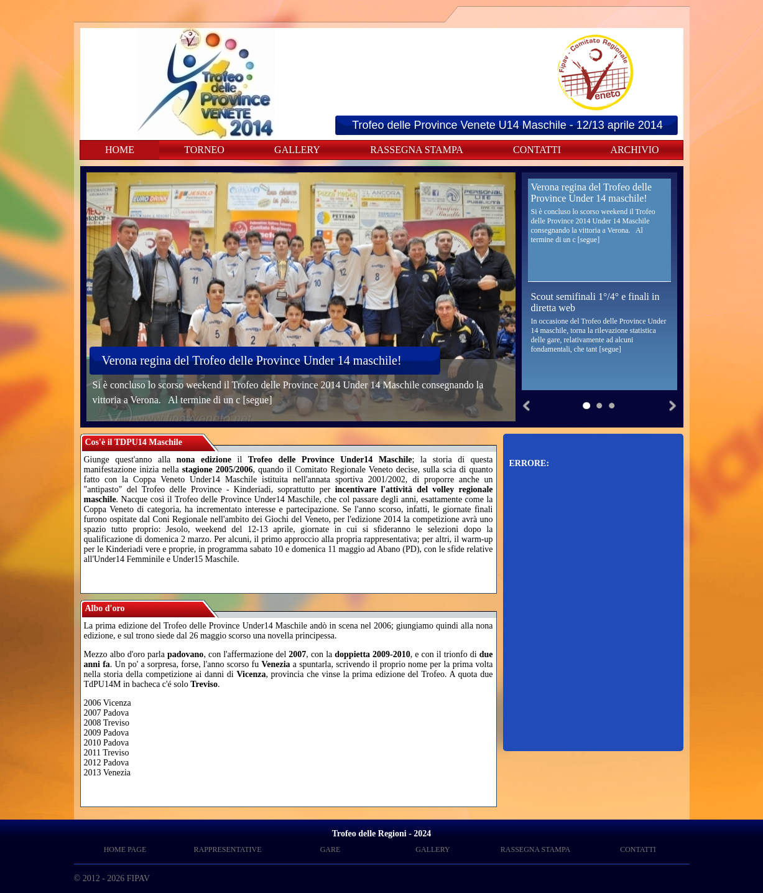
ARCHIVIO (634, 149)
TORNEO (204, 149)
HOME (119, 149)
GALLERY (297, 149)
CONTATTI (537, 149)
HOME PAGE (125, 849)
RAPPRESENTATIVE (227, 849)
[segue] (257, 400)
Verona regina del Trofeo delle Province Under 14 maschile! (252, 360)
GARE (330, 849)
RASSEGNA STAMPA (416, 149)
